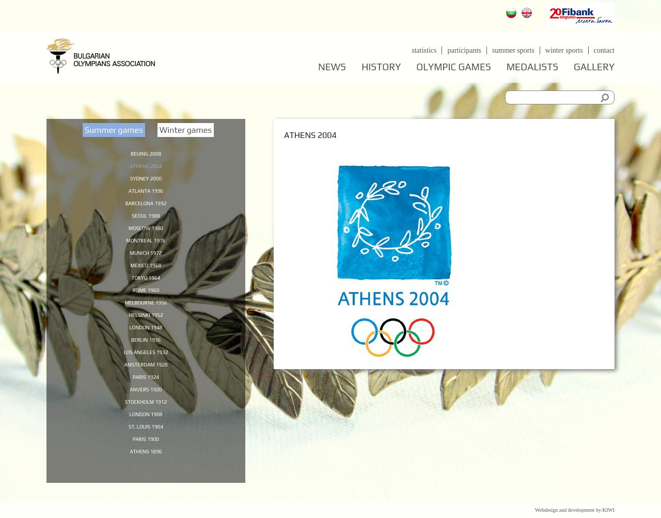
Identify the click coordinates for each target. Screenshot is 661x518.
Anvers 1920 (146, 404)
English (528, 14)
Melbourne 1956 (146, 311)
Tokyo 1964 (146, 285)
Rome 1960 (145, 298)
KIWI (609, 510)
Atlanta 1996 (146, 193)
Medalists (532, 67)
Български (512, 14)
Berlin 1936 (145, 351)
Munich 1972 (146, 258)
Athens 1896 (146, 469)
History (381, 67)
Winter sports (564, 50)
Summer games (114, 130)
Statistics (424, 50)
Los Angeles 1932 (145, 364)
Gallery (594, 67)
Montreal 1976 (146, 245)
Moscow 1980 (146, 232)
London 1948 (146, 337)
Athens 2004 (146, 166)
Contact (604, 50)
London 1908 (146, 430)
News (332, 67)
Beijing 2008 (145, 153)
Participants (464, 50)
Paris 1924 (146, 390)
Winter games (186, 130)
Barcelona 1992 (146, 206)
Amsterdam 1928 (146, 377)
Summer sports (513, 50)
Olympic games (453, 67)
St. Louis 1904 (146, 443)
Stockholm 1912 (146, 417)
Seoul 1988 (145, 219)
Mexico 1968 (146, 272)
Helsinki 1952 (146, 324)
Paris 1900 (146, 456)
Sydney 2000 (146, 179)
